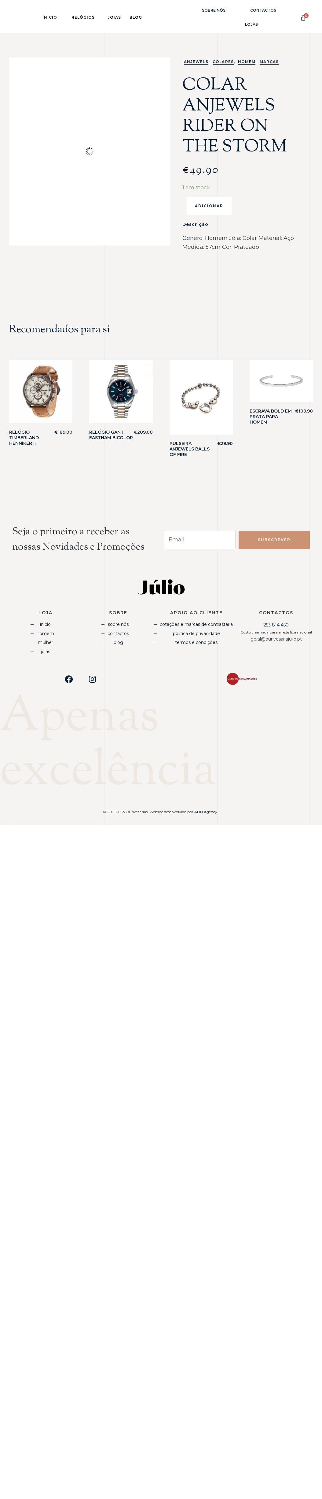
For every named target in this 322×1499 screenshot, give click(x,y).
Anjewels (196, 61)
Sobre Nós (213, 10)
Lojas (251, 24)
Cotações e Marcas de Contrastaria (196, 624)
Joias (45, 651)
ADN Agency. (206, 811)
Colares (223, 61)
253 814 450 (276, 625)
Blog (118, 642)
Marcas (269, 61)
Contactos (263, 10)
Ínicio (49, 17)
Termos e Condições (196, 642)
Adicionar (209, 206)
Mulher (45, 642)
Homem (246, 61)
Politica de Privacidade (196, 633)
